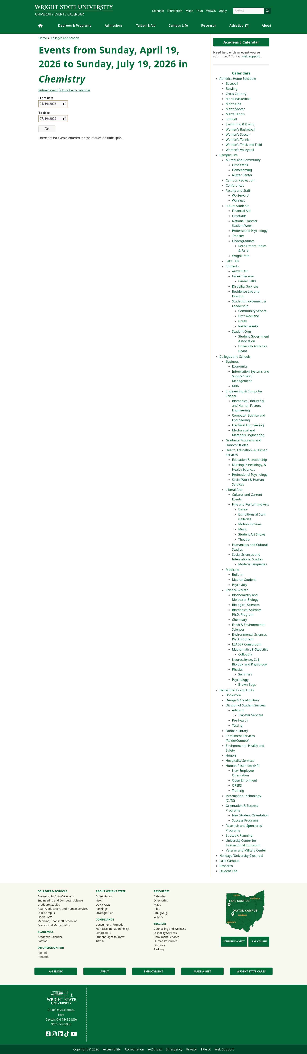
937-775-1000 (61, 1024)
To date (44, 113)
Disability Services (245, 286)
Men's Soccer (235, 109)
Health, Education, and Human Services (63, 909)
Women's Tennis (237, 139)
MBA (235, 386)
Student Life (228, 871)
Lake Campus (229, 861)
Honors (231, 755)
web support (251, 56)
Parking (159, 949)
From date (46, 98)
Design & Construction (242, 700)
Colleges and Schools (234, 356)
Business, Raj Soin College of (56, 896)
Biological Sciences (246, 605)
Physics (237, 669)
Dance (242, 509)
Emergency (174, 1049)
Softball (231, 119)
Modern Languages (252, 564)
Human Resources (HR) (242, 765)
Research (208, 25)
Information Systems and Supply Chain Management (250, 376)
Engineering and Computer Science (60, 900)
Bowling (231, 88)
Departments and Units (236, 690)
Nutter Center (242, 175)
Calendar (158, 11)
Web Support (224, 1049)
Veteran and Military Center (246, 850)
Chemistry (239, 619)
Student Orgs (242, 331)
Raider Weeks (248, 326)
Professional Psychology (249, 231)
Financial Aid (241, 211)
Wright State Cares (251, 971)
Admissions (114, 25)
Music (242, 529)
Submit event (48, 90)
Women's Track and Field (244, 145)
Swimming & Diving (240, 124)
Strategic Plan (104, 913)
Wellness (238, 200)
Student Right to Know (110, 937)
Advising (238, 710)
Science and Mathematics (54, 925)
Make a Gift (202, 971)
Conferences (235, 185)
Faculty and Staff (238, 190)
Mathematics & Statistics (250, 649)
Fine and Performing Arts (250, 504)
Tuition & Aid (145, 25)
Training (238, 790)
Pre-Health (240, 720)
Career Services (243, 276)
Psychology (240, 679)
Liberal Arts (234, 490)
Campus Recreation (240, 180)
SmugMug (166, 913)
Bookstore (233, 695)
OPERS (237, 785)
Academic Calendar (241, 42)
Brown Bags (247, 684)
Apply (223, 11)
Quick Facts (103, 904)
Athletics (239, 26)
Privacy (191, 1049)
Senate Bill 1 (103, 933)
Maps (189, 11)
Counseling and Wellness (170, 929)
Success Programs (245, 820)
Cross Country (236, 94)
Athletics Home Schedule (237, 78)
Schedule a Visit (234, 941)
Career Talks (247, 281)
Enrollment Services (166, 937)
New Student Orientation (250, 815)
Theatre (244, 539)
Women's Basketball (240, 129)
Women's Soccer (238, 134)
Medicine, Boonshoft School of (57, 921)
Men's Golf (233, 104)
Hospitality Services (240, 760)
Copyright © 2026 (86, 1049)
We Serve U (240, 195)
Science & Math (237, 590)
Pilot (200, 11)
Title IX (100, 941)
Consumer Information (110, 924)
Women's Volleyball (240, 150)
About (266, 25)
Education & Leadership (249, 460)
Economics (240, 366)
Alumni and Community (243, 160)
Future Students (237, 206)
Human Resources (165, 941)
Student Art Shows (251, 534)
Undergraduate (243, 241)
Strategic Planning (239, 835)
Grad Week (240, 165)
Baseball (232, 83)
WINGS (211, 11)
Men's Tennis (235, 114)
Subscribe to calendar (74, 90)
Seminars (245, 674)
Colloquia (245, 654)
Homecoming (242, 170)
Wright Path (240, 256)
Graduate (239, 216)
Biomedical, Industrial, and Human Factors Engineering (248, 405)
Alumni (47, 952)
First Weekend (248, 316)
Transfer (238, 236)
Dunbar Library (237, 731)
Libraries (159, 945)
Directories (174, 11)
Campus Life (178, 25)
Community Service (252, 311)
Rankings (101, 909)
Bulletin (237, 574)
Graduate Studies (49, 904)
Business (232, 361)
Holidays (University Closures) (241, 855)
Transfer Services (250, 715)
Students (232, 266)
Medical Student (244, 579)
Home (43, 38)
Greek (242, 321)
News (99, 900)
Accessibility (112, 1049)
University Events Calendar (59, 14)
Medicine (232, 569)
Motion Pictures (249, 524)
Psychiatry (239, 585)
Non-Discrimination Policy (112, 929)
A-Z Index (56, 971)
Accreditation (104, 896)
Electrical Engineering (248, 425)
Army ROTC (240, 271)
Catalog (42, 941)
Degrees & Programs (74, 25)
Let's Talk (232, 261)
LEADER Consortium (247, 644)
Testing (237, 725)
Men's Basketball (238, 99)
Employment (153, 971)
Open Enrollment (244, 780)
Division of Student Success (246, 705)
